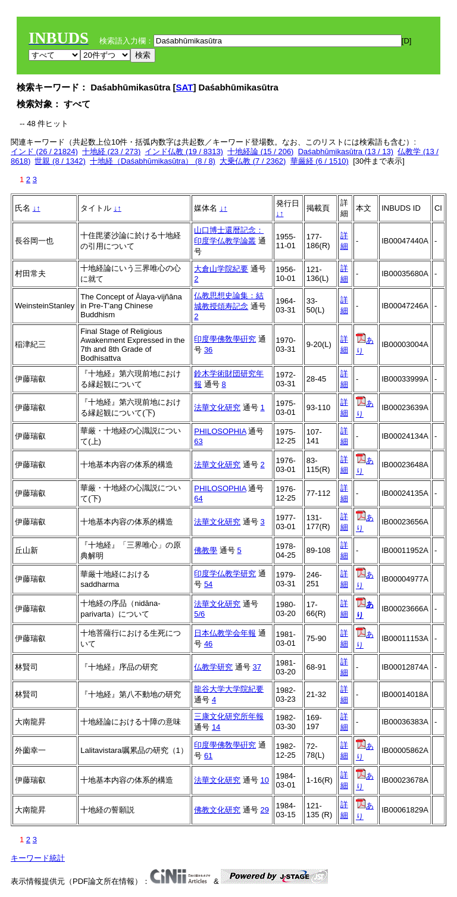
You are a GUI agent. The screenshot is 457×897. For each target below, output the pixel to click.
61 (208, 755)
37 (257, 666)
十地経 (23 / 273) (111, 151)
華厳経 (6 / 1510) (319, 161)
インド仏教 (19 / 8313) (184, 151)
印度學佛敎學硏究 (225, 339)
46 (208, 643)
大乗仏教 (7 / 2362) (253, 161)
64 (198, 498)
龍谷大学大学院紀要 (229, 689)
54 (208, 584)
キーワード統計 (38, 858)
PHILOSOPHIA (220, 431)
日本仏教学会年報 (225, 633)
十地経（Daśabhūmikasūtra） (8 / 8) (152, 161)
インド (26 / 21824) (44, 151)
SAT (184, 87)
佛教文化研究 (217, 809)
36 (208, 349)
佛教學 (205, 550)
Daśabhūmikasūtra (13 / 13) (345, 151)
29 (265, 809)
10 (265, 780)
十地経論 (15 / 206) (260, 151)
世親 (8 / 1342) (60, 161)
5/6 (199, 614)
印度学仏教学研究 (225, 573)
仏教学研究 (213, 666)
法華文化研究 (217, 407)
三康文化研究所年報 (229, 716)
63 (198, 441)
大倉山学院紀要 (221, 268)
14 (216, 727)
